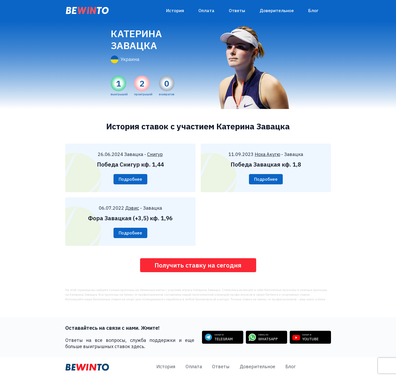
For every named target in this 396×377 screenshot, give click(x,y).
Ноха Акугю (267, 154)
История (175, 10)
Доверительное (277, 10)
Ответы (237, 10)
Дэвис (132, 208)
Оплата (206, 10)
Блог (313, 10)
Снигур (155, 154)
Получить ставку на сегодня (198, 265)
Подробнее (130, 179)
